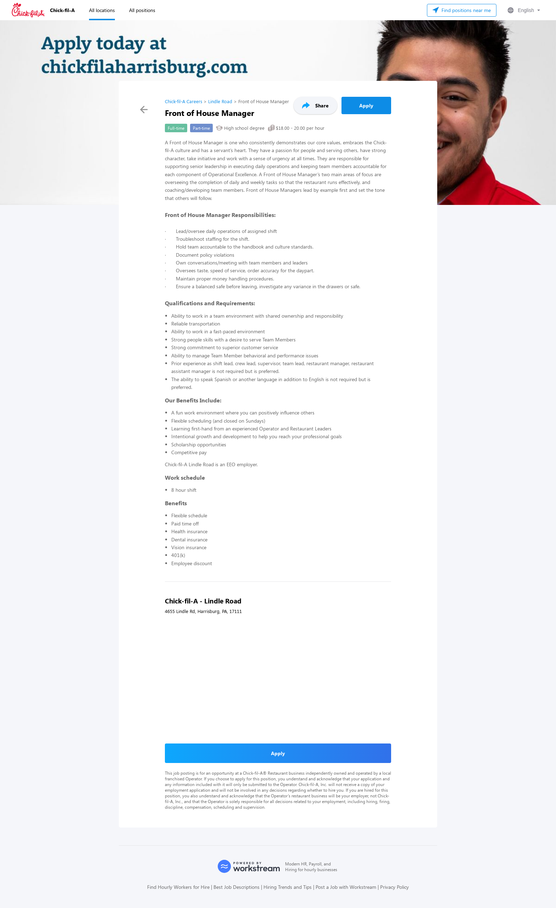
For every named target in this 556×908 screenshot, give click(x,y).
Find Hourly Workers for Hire (178, 887)
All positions (142, 10)
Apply (366, 105)
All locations (102, 10)
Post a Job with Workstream (346, 887)
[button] (523, 10)
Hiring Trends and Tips (287, 887)
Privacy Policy (394, 887)
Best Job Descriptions (236, 887)
